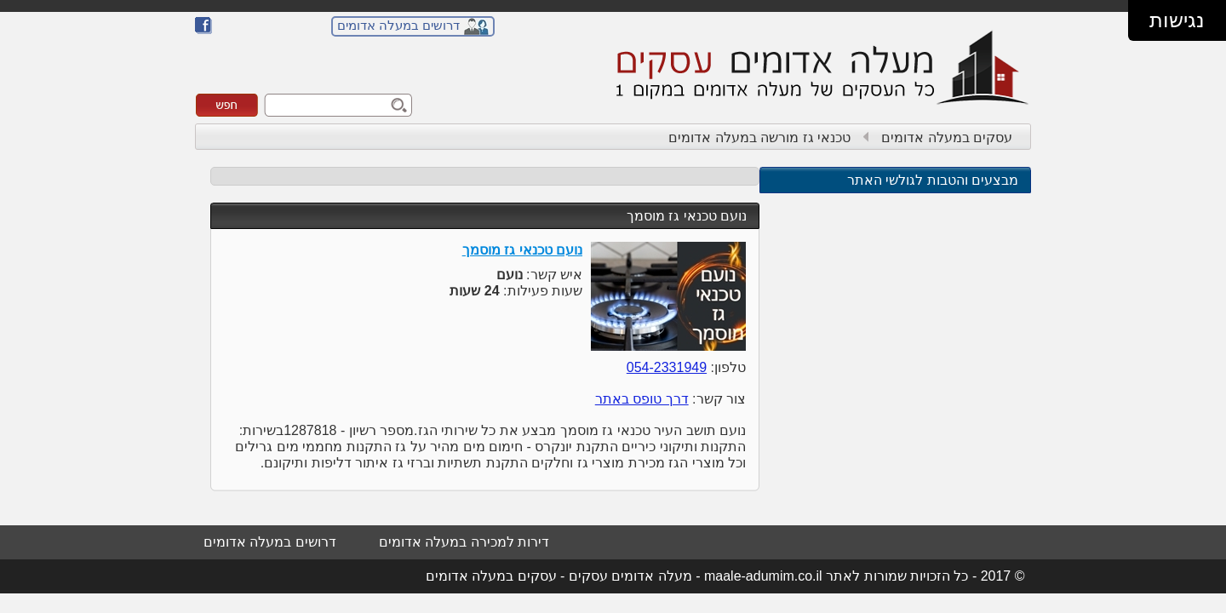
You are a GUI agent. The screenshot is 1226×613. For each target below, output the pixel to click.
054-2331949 (667, 367)
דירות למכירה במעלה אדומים (464, 542)
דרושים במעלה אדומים (398, 25)
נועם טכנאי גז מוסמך (687, 216)
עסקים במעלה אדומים (946, 137)
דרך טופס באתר (642, 399)
